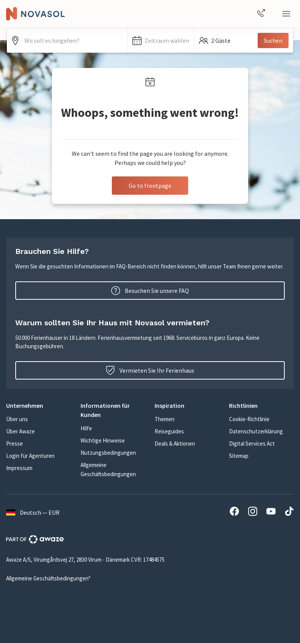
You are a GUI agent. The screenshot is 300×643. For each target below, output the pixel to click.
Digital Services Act (252, 443)
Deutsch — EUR (33, 512)
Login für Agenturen (30, 455)
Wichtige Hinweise (103, 440)
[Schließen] (286, 13)
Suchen (273, 40)
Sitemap (238, 455)
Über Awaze (20, 431)
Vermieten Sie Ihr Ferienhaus (150, 370)
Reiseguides (169, 431)
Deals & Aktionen (175, 443)
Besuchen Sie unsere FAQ (150, 290)
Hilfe (86, 428)
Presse (14, 443)
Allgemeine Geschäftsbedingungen (108, 469)
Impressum (19, 468)
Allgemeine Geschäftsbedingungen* (48, 578)
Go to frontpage (150, 185)
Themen (164, 419)
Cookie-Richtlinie (249, 419)
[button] (161, 40)
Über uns (17, 419)
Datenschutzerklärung (256, 431)
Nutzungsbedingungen (108, 452)
